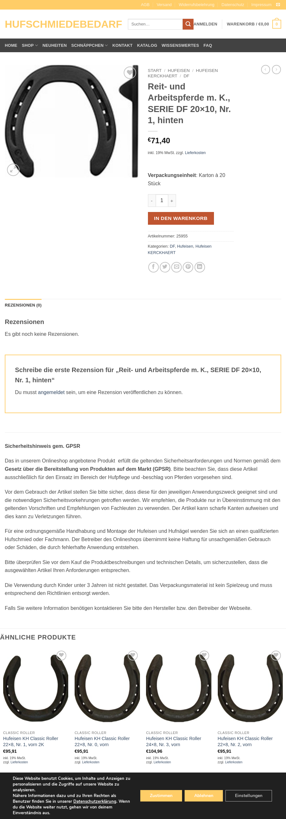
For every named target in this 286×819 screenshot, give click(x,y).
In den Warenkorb (181, 218)
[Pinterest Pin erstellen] (188, 267)
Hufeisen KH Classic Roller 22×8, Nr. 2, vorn (245, 741)
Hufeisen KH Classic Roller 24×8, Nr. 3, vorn (173, 741)
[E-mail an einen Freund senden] (176, 267)
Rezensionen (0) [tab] (23, 305)
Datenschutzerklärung (94, 801)
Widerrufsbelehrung (197, 4)
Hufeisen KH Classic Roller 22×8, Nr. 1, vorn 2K (30, 741)
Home (11, 45)
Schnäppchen (89, 45)
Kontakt (123, 45)
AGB (145, 4)
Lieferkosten (195, 153)
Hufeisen (179, 70)
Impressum (261, 4)
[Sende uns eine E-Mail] (278, 5)
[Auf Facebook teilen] (153, 267)
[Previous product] (276, 69)
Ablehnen (203, 796)
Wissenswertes (180, 45)
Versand (164, 4)
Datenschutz (233, 4)
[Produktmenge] (162, 200)
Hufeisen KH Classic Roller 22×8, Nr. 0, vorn (102, 741)
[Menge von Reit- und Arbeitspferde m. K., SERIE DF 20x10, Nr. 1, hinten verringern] (152, 200)
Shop (30, 45)
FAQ (207, 45)
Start (155, 70)
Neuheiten (54, 45)
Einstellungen (248, 796)
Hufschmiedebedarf (61, 24)
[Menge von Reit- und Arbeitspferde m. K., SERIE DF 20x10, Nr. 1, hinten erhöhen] (172, 200)
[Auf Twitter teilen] (165, 267)
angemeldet (51, 392)
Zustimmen (161, 796)
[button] (205, 24)
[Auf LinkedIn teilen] (199, 267)
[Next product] (265, 69)
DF (186, 76)
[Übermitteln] (188, 24)
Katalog (147, 45)
